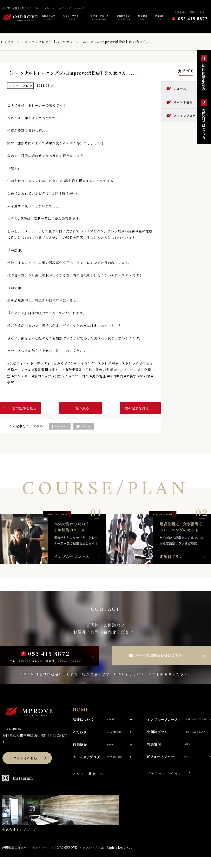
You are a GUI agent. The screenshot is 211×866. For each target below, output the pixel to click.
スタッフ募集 (84, 773)
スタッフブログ (36, 41)
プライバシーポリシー (166, 773)
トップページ (10, 41)
